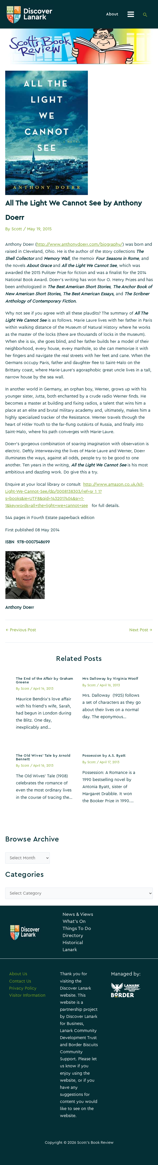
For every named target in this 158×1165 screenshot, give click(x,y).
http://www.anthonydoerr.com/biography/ (80, 246)
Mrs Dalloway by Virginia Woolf (110, 680)
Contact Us (20, 997)
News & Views (73, 919)
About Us (18, 989)
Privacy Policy (23, 1004)
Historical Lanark (75, 962)
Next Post (140, 631)
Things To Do (75, 940)
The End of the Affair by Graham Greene (44, 681)
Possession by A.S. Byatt (104, 757)
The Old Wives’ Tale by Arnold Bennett (43, 758)
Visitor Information (27, 1011)
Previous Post (21, 631)
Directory (75, 951)
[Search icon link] (145, 15)
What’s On (76, 929)
